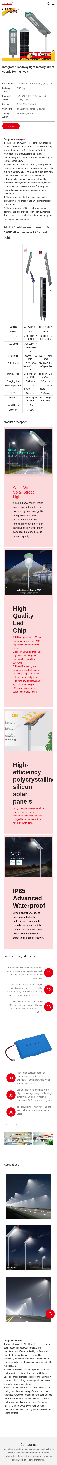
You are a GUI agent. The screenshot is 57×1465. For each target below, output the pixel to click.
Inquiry (11, 126)
